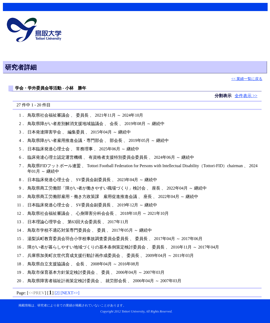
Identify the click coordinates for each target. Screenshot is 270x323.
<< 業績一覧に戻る (246, 79)
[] (57, 293)
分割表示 (224, 95)
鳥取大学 (36, 30)
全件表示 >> (246, 95)
